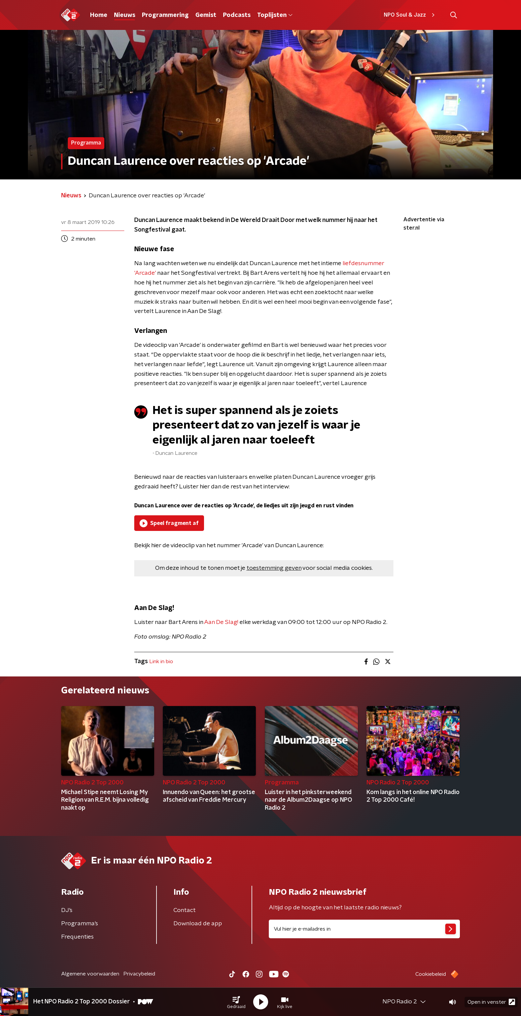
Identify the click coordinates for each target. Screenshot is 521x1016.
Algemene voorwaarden (90, 973)
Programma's (79, 924)
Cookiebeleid (430, 974)
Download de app (197, 924)
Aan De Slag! (221, 622)
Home (98, 15)
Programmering (165, 15)
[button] (236, 1002)
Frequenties (77, 937)
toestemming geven (274, 568)
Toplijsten (274, 15)
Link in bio (161, 661)
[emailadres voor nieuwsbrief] (364, 929)
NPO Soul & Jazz (410, 15)
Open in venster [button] (491, 1002)
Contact (184, 910)
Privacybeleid (139, 973)
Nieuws (124, 15)
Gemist (205, 15)
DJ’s (66, 910)
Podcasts (237, 15)
